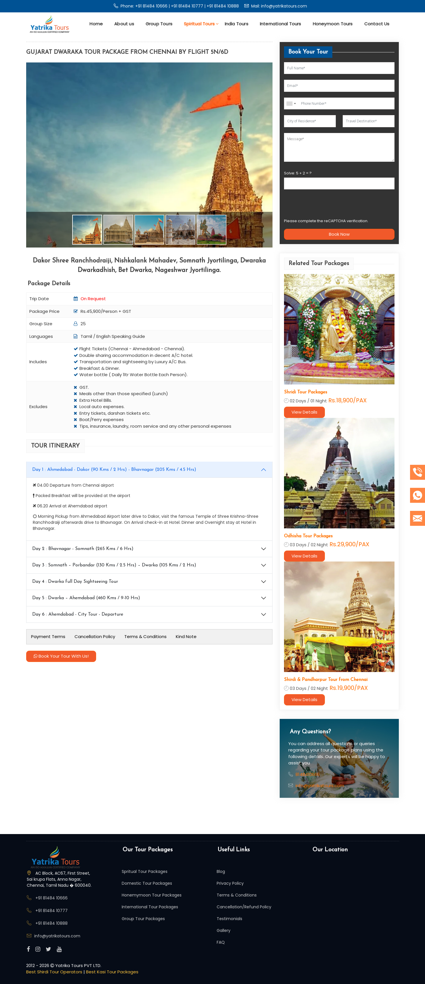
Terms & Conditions (145, 636)
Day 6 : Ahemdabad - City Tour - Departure (77, 614)
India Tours (236, 24)
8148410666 (308, 774)
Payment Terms (48, 636)
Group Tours (159, 24)
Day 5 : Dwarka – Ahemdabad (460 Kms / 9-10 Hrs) (86, 598)
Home (96, 24)
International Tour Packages (150, 907)
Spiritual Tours (201, 24)
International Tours (280, 24)
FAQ (221, 942)
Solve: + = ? (298, 173)
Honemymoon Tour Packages (152, 895)
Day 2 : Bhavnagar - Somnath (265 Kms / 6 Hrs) (83, 549)
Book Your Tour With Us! (61, 656)
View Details (304, 412)
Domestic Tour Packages (147, 883)
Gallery (223, 930)
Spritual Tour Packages (144, 871)
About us (124, 24)
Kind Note (186, 636)
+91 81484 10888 (223, 6)
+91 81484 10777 (187, 6)
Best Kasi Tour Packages (112, 972)
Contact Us (377, 24)
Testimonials (229, 919)
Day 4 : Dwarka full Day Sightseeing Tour (75, 581)
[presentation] (327, 206)
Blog (221, 871)
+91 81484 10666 (152, 6)
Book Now (339, 234)
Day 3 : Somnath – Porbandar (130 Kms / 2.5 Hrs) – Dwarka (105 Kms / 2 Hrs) (114, 565)
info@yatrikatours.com (284, 6)
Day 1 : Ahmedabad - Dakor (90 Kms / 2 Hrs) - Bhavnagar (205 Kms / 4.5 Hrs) (114, 469)
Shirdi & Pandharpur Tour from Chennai (325, 679)
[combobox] (291, 103)
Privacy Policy (230, 883)
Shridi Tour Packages (305, 392)
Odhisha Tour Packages (308, 536)
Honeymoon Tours (333, 24)
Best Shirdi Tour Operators (54, 972)
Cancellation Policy (95, 636)
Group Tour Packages (143, 919)
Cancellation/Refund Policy (244, 907)
